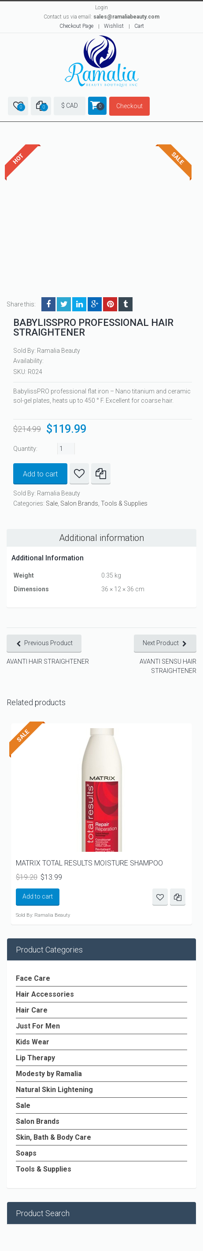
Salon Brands (79, 503)
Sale (52, 503)
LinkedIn (79, 304)
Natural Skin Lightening (54, 1089)
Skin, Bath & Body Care (53, 1137)
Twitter (64, 304)
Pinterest (110, 304)
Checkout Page (76, 26)
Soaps (26, 1153)
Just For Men (38, 1026)
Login (101, 7)
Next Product (161, 642)
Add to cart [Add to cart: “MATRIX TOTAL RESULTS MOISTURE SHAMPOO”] (37, 896)
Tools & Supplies (124, 503)
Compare (101, 473)
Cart (139, 26)
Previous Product (48, 642)
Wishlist (114, 26)
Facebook (48, 304)
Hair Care (32, 1010)
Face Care (33, 978)
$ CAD (69, 105)
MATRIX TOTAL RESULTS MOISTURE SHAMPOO (89, 863)
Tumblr (125, 304)
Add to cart (40, 474)
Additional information (101, 538)
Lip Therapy (35, 1058)
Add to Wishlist (79, 473)
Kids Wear (32, 1042)
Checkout (129, 106)
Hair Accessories (45, 994)
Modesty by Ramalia (49, 1074)
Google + (95, 304)
